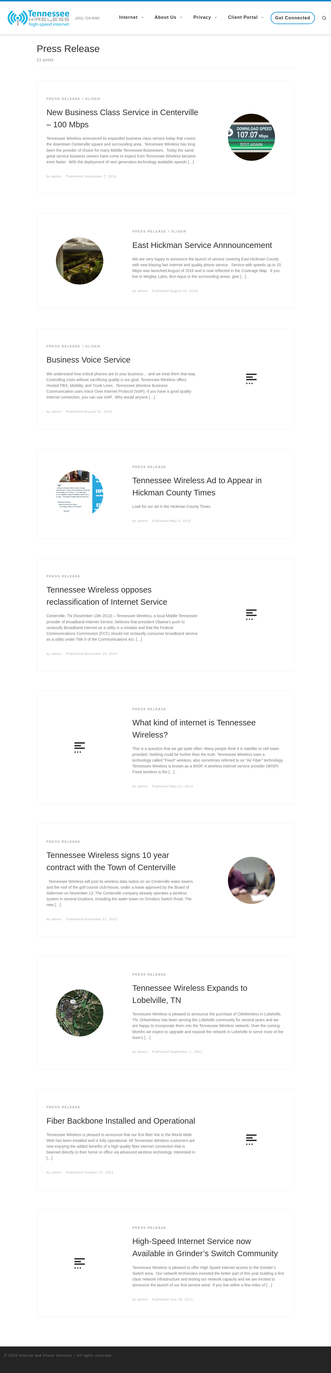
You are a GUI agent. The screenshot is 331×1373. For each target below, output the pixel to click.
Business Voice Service (88, 359)
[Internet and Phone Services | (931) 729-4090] (38, 17)
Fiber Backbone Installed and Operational (121, 1120)
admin (57, 176)
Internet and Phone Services (45, 1355)
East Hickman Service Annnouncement (202, 245)
